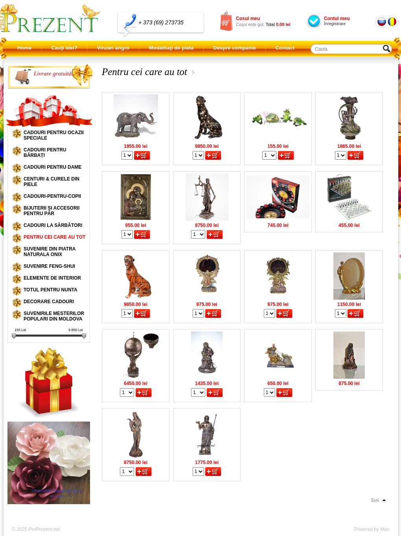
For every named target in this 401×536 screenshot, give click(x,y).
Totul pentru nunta (50, 290)
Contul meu (337, 18)
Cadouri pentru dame (52, 167)
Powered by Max (371, 529)
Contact (285, 48)
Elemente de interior (52, 278)
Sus (375, 500)
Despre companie (234, 48)
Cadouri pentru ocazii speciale (54, 135)
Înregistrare (335, 23)
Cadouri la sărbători (53, 225)
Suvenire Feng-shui (49, 266)
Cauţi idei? (64, 48)
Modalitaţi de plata (171, 48)
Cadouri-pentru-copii (52, 196)
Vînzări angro (113, 48)
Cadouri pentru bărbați (45, 152)
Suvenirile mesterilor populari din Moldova (54, 316)
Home (24, 48)
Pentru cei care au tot (54, 237)
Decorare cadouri (49, 301)
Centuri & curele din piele (51, 181)
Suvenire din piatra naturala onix (49, 251)
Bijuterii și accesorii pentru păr (51, 210)
